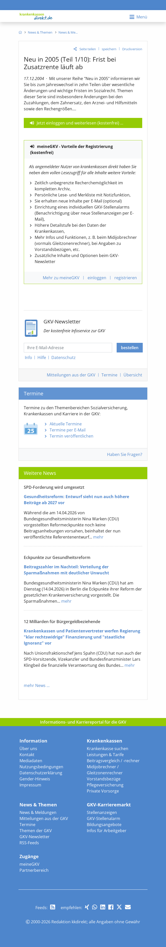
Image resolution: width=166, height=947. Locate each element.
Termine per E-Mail (68, 430)
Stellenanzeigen (102, 812)
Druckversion (132, 49)
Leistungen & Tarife (105, 754)
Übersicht (132, 375)
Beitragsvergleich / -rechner (113, 760)
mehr (98, 537)
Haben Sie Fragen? (124, 454)
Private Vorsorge (103, 791)
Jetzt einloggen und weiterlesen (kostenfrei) (78, 123)
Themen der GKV (35, 830)
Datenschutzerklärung (40, 773)
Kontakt (26, 754)
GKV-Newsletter (34, 836)
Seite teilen (87, 49)
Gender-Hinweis (34, 779)
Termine (109, 375)
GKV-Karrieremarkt (109, 805)
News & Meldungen (37, 812)
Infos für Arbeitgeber (107, 830)
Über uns (28, 748)
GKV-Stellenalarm (103, 818)
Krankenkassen (104, 741)
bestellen (129, 347)
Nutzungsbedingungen (41, 767)
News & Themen (38, 805)
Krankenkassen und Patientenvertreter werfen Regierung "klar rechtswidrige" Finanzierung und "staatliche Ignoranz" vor (82, 637)
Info (28, 357)
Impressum (30, 785)
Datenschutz (63, 357)
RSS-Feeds (29, 843)
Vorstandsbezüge (103, 779)
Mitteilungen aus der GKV (43, 818)
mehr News (35, 685)
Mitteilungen (71, 375)
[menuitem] (20, 32)
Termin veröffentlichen (71, 436)
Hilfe (41, 357)
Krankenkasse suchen (107, 748)
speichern (109, 49)
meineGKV (29, 864)
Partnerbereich (34, 870)
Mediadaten (30, 760)
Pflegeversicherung (105, 785)
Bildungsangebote (104, 824)
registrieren (125, 277)
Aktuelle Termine (66, 424)
